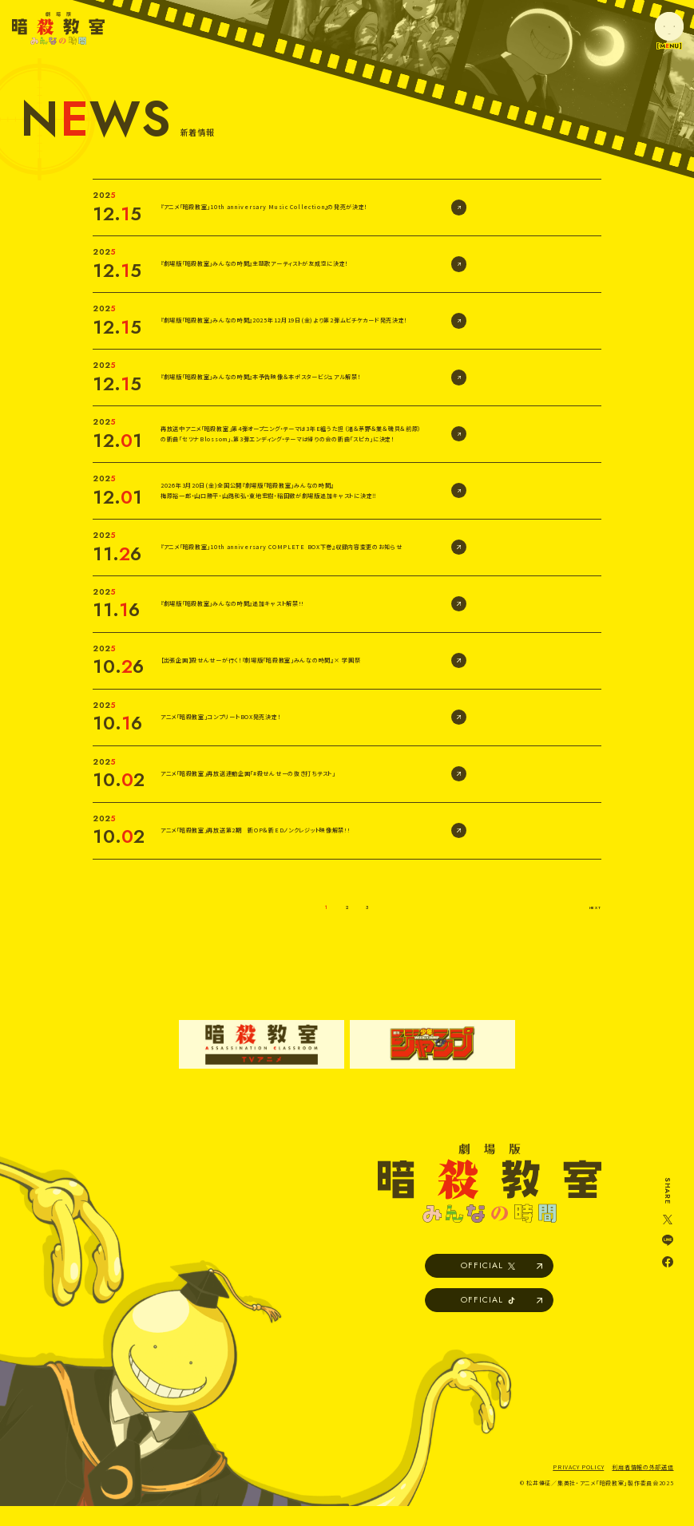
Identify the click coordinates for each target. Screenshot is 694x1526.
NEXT (585, 905)
